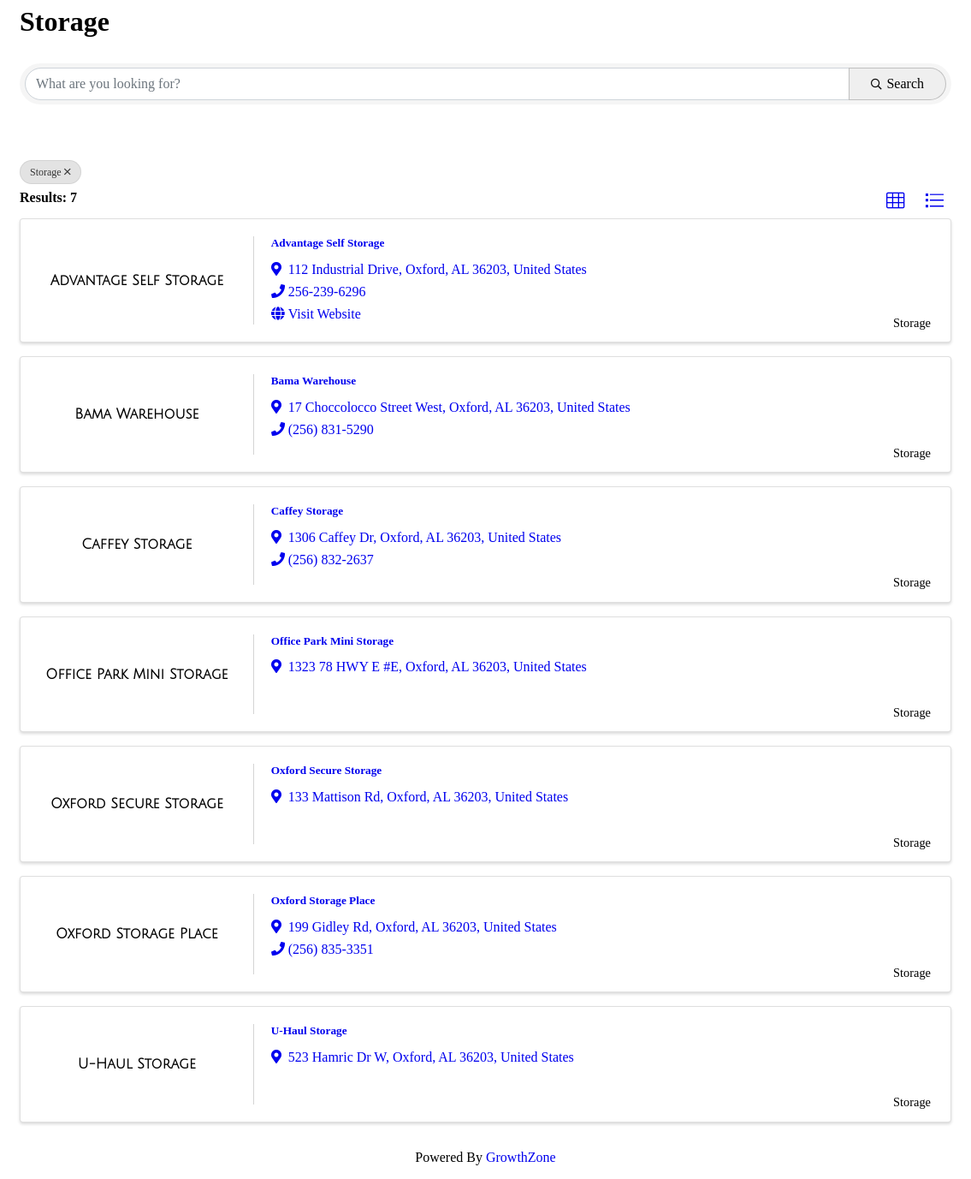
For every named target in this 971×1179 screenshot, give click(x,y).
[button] (896, 201)
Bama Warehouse (313, 380)
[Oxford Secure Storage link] (136, 804)
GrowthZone (521, 1157)
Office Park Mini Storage (332, 640)
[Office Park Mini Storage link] (136, 674)
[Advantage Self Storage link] (136, 280)
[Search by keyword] (437, 84)
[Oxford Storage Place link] (137, 934)
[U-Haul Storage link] (137, 1064)
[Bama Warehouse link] (136, 414)
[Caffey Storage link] (136, 544)
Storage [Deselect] (50, 172)
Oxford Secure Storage (326, 770)
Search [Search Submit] (897, 83)
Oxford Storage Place (323, 900)
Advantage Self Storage (328, 242)
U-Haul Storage (309, 1030)
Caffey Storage (307, 510)
